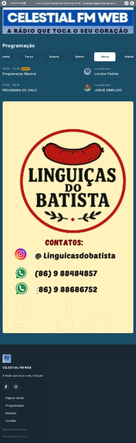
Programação (14, 405)
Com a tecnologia (14, 436)
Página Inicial (14, 398)
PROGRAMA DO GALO (19, 90)
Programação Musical (19, 74)
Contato (10, 421)
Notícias (10, 413)
